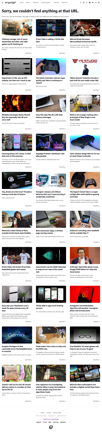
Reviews (35, 2)
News (27, 2)
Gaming (56, 2)
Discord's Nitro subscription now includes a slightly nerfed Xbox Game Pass (85, 387)
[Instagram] (84, 2)
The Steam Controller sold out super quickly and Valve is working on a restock (50, 80)
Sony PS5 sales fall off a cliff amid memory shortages (49, 116)
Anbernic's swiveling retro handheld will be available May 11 (84, 232)
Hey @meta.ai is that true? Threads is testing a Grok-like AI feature (17, 193)
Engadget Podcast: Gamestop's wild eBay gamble (50, 155)
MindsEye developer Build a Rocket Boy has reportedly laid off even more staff (16, 117)
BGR (50, 422)
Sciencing (55, 422)
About (42, 412)
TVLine (45, 422)
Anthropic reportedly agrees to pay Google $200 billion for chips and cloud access (84, 269)
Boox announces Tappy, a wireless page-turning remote (49, 232)
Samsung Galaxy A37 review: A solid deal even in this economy (16, 155)
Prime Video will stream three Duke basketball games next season (16, 268)
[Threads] (96, 2)
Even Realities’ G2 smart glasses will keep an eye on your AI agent (84, 348)
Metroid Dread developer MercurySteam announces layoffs (83, 40)
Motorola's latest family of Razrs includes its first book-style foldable (16, 232)
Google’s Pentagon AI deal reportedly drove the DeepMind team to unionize (17, 349)
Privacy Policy (57, 412)
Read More (28, 53)
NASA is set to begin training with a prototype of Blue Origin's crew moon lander (84, 117)
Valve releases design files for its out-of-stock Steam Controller (85, 155)
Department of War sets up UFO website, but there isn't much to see (16, 79)
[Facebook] (81, 2)
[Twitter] (87, 2)
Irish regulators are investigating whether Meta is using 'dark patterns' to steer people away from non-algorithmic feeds (51, 388)
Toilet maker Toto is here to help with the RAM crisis (51, 348)
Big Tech (64, 2)
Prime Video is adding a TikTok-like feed (50, 40)
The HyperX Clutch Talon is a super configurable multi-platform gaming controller (84, 194)
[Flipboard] (93, 2)
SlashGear (63, 422)
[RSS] (99, 2)
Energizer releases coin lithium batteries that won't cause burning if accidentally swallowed (50, 194)
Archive (49, 412)
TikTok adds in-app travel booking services (49, 307)
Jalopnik (38, 422)
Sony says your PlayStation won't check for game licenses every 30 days (15, 308)
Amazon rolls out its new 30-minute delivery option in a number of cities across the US (16, 387)
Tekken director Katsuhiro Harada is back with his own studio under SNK (84, 79)
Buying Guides (46, 2)
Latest (21, 2)
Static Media (43, 415)
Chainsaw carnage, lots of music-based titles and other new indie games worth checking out (15, 41)
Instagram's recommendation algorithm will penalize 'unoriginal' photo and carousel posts (84, 308)
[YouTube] (90, 2)
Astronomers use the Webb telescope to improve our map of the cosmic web (51, 269)
